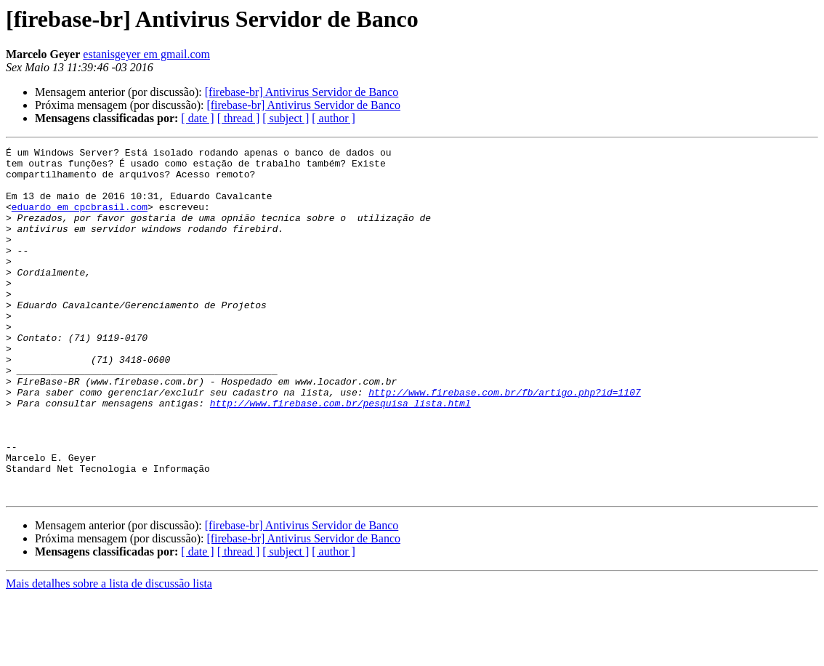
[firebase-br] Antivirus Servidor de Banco (302, 92)
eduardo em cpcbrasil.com (80, 219)
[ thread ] (238, 118)
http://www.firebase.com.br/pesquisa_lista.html (340, 455)
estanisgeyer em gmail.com (146, 54)
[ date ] (197, 118)
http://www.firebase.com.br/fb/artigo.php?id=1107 (504, 442)
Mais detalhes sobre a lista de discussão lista (109, 653)
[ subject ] (285, 118)
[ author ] (333, 118)
